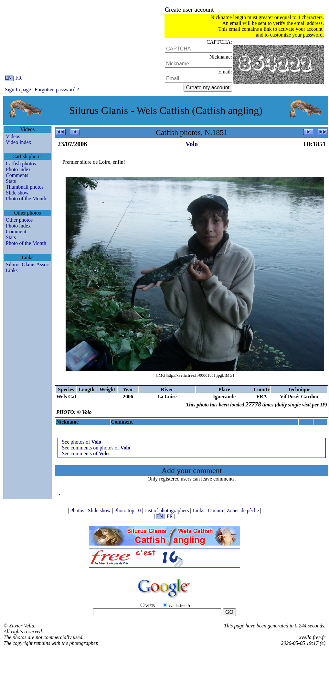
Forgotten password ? (57, 89)
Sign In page (18, 89)
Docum (216, 510)
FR (19, 78)
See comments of (85, 453)
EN (9, 78)
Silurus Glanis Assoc (27, 264)
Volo (192, 144)
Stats (11, 181)
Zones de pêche (243, 510)
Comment (16, 231)
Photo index (18, 169)
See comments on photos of (96, 447)
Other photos (19, 220)
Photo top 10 (128, 510)
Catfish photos (21, 163)
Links (11, 270)
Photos (78, 510)
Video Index (18, 142)
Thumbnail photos (25, 187)
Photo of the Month (26, 198)
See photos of (81, 442)
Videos (13, 136)
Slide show (17, 192)
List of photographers (167, 510)
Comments (17, 175)
